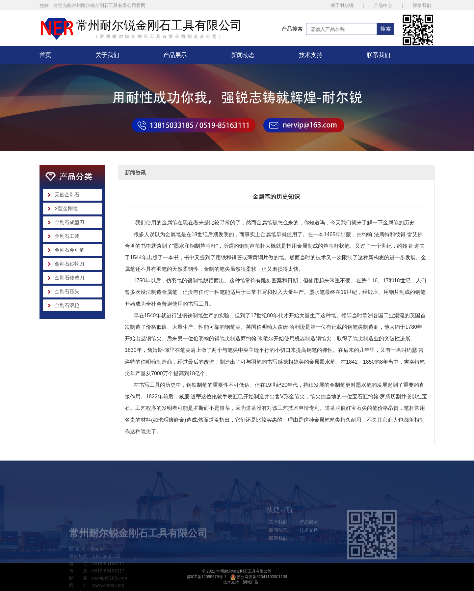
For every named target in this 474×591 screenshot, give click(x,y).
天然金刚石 (67, 194)
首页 (45, 55)
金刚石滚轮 (67, 305)
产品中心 (383, 7)
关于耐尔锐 (342, 7)
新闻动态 (243, 55)
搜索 (405, 29)
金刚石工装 (67, 236)
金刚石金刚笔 (69, 250)
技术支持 (311, 55)
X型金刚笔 (66, 208)
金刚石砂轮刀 (69, 264)
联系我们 (378, 55)
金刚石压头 (67, 291)
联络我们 (422, 7)
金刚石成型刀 (69, 222)
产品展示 (175, 55)
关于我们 (107, 55)
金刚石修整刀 (69, 277)
